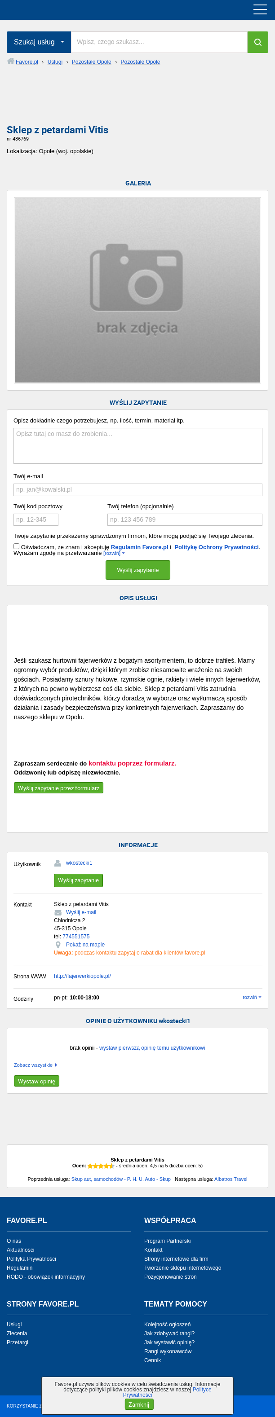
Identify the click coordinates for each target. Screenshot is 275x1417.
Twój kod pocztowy (37, 506)
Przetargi (17, 1342)
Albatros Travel (230, 1179)
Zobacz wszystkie (33, 1065)
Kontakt (153, 1250)
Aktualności (20, 1250)
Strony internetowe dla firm (176, 1259)
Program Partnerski (167, 1241)
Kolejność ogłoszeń (167, 1324)
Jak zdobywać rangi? (169, 1333)
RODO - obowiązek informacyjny (46, 1277)
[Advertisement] (137, 102)
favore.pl (62, 10)
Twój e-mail (28, 476)
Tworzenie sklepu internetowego (182, 1268)
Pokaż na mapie (85, 945)
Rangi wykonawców (167, 1351)
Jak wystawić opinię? (169, 1342)
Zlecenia (17, 1333)
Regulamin (19, 1268)
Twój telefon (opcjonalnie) (140, 506)
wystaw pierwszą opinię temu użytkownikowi (152, 1048)
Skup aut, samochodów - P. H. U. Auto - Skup (121, 1179)
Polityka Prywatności (31, 1259)
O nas (14, 1241)
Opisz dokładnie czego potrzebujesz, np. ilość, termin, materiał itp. (99, 420)
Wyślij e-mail (81, 912)
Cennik (152, 1360)
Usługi (14, 1324)
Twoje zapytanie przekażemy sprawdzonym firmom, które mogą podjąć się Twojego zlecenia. (133, 536)
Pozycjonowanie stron (170, 1277)
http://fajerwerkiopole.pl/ (82, 976)
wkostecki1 (79, 863)
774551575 (75, 936)
